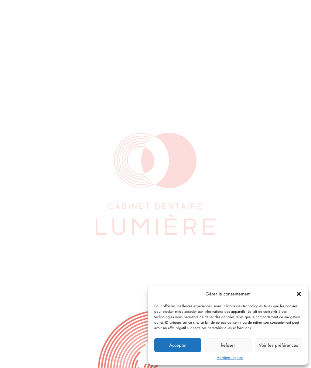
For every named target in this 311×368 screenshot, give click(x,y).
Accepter (178, 345)
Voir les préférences (278, 345)
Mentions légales (230, 357)
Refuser (228, 345)
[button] (299, 294)
